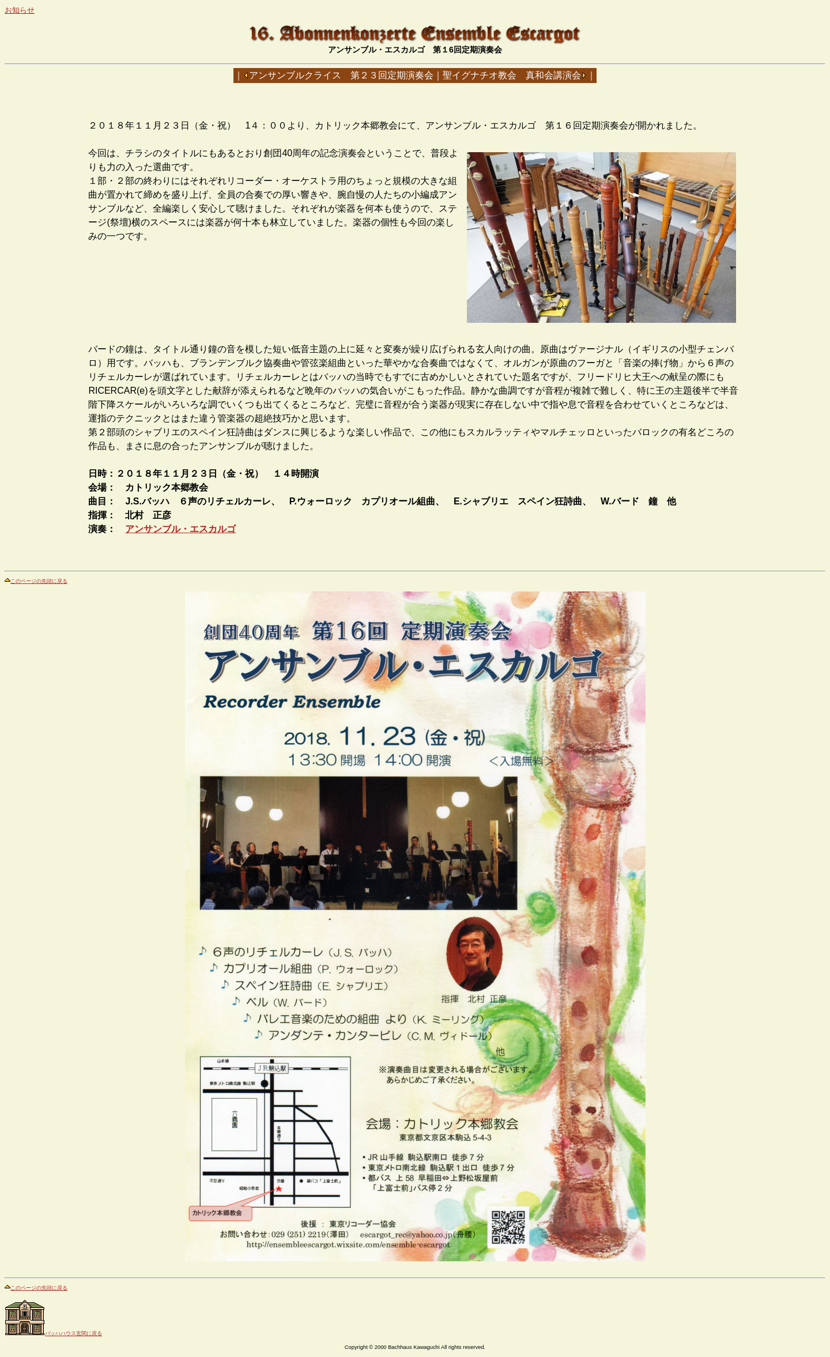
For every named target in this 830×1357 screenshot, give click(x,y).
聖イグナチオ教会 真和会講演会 (512, 75)
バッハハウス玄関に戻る (53, 1333)
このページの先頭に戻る (36, 581)
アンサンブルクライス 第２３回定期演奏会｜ (346, 75)
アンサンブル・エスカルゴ (180, 529)
